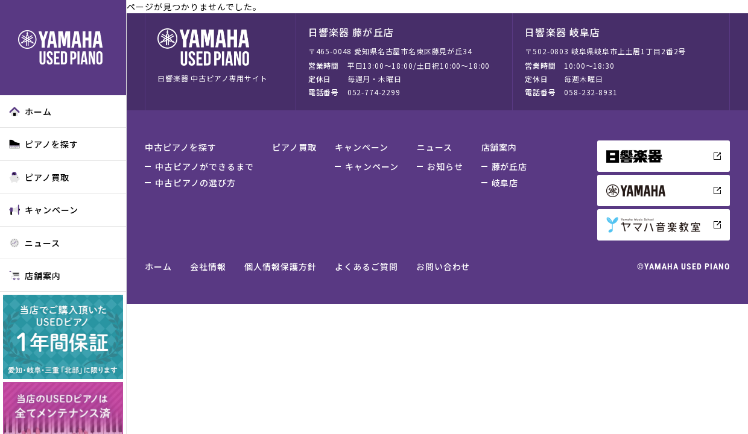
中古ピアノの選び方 (195, 183)
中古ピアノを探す (181, 147)
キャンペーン (43, 210)
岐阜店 (505, 183)
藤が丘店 (510, 166)
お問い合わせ (443, 266)
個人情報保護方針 (280, 266)
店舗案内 (35, 275)
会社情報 (208, 266)
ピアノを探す (43, 144)
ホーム (30, 111)
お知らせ (445, 166)
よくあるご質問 (366, 266)
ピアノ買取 (39, 177)
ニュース (34, 243)
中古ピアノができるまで (204, 166)
